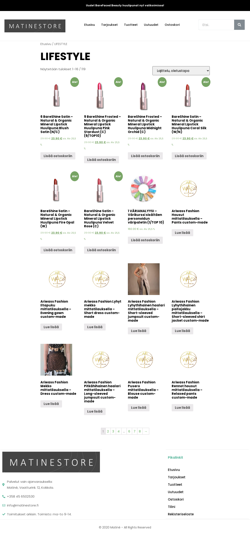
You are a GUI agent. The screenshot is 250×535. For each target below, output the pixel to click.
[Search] (239, 25)
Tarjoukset (109, 25)
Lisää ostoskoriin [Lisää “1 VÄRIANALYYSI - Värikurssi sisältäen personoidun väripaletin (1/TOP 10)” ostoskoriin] (145, 240)
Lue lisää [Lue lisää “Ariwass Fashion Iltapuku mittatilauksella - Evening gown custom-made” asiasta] (51, 327)
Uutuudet (151, 25)
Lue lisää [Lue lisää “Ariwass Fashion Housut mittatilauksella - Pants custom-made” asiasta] (182, 232)
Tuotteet (131, 25)
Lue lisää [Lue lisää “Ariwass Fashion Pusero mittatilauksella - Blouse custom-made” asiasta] (138, 407)
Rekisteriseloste (181, 514)
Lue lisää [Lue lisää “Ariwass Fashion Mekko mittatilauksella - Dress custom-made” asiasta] (51, 404)
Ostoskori (172, 25)
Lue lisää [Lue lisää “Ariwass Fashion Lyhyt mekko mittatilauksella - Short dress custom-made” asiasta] (94, 327)
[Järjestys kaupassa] (181, 70)
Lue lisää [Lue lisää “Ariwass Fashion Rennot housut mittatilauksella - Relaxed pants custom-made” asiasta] (182, 407)
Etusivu (89, 25)
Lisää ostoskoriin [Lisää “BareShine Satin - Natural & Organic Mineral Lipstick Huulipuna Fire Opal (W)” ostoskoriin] (58, 250)
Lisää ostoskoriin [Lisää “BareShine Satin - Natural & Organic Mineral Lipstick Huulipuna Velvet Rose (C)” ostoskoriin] (101, 250)
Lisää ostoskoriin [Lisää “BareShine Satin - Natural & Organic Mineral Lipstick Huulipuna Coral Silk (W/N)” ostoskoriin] (189, 156)
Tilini (171, 507)
